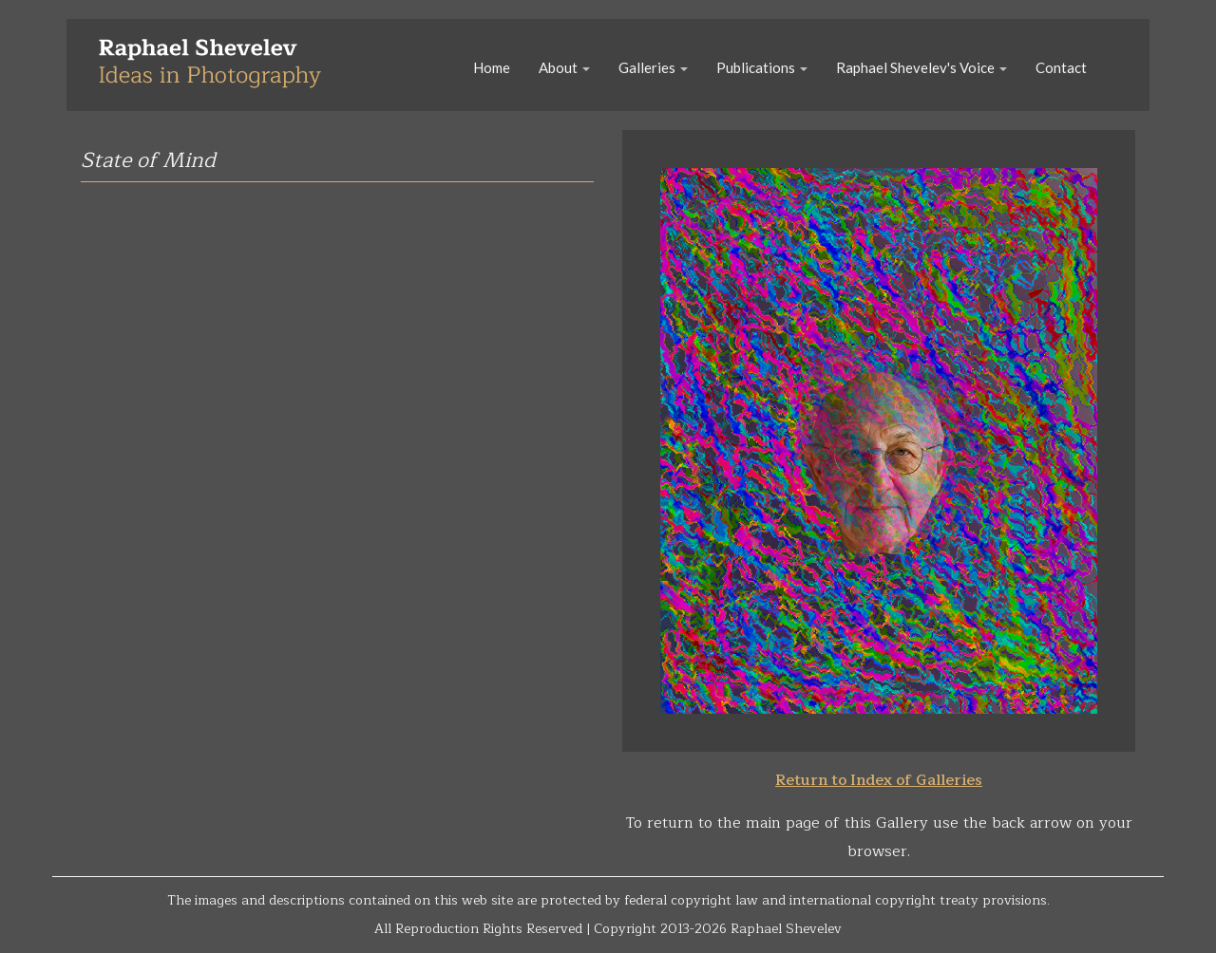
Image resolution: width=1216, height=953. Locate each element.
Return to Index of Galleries (878, 780)
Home (491, 67)
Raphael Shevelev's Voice (921, 67)
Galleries (653, 67)
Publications (762, 67)
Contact (1061, 67)
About (564, 67)
